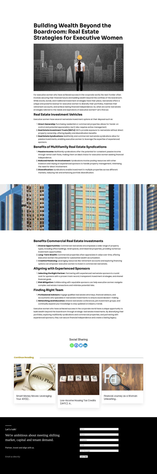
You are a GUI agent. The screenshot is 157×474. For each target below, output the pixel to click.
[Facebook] (76, 345)
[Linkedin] (85, 345)
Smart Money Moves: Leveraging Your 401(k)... (34, 398)
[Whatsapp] (72, 345)
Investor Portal (141, 4)
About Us (85, 4)
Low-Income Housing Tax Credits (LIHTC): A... (78, 402)
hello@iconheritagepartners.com (20, 459)
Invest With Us (121, 4)
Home (72, 4)
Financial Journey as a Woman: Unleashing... (121, 398)
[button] (121, 4)
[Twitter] (81, 345)
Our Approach (101, 4)
